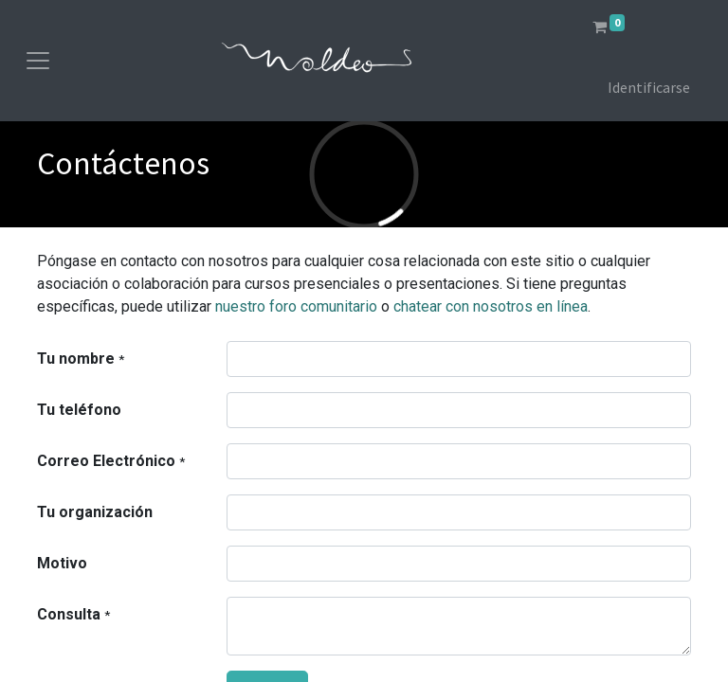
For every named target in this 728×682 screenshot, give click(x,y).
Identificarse (649, 87)
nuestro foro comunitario (296, 306)
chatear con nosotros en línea (490, 306)
